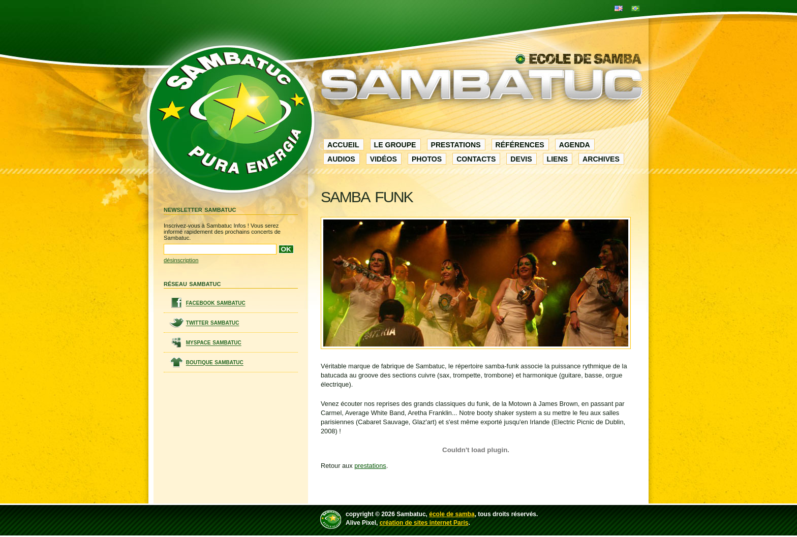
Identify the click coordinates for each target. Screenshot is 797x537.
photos (427, 159)
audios (341, 159)
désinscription (181, 260)
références (520, 145)
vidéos (383, 159)
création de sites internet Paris (424, 522)
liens (557, 159)
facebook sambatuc (216, 303)
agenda (574, 145)
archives (601, 159)
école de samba (451, 514)
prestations (456, 145)
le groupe (395, 145)
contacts (476, 159)
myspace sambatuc (213, 342)
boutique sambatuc (214, 362)
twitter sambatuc (212, 323)
